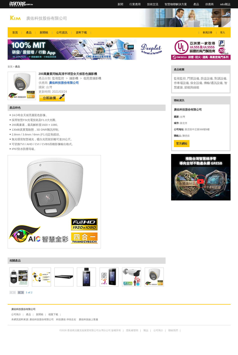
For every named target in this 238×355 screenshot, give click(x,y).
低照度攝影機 (92, 78)
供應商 (209, 4)
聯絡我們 (173, 330)
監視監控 (58, 78)
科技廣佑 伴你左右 (66, 319)
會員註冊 (207, 32)
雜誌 (145, 330)
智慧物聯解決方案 (176, 4)
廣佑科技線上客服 (88, 319)
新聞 (120, 4)
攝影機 (73, 78)
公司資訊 (61, 32)
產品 (196, 4)
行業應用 (135, 4)
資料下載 (81, 32)
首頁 (15, 32)
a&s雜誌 (225, 4)
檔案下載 (53, 314)
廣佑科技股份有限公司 (46, 18)
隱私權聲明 (132, 330)
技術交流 (152, 4)
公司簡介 (16, 314)
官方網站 (181, 143)
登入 (222, 32)
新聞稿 (44, 32)
